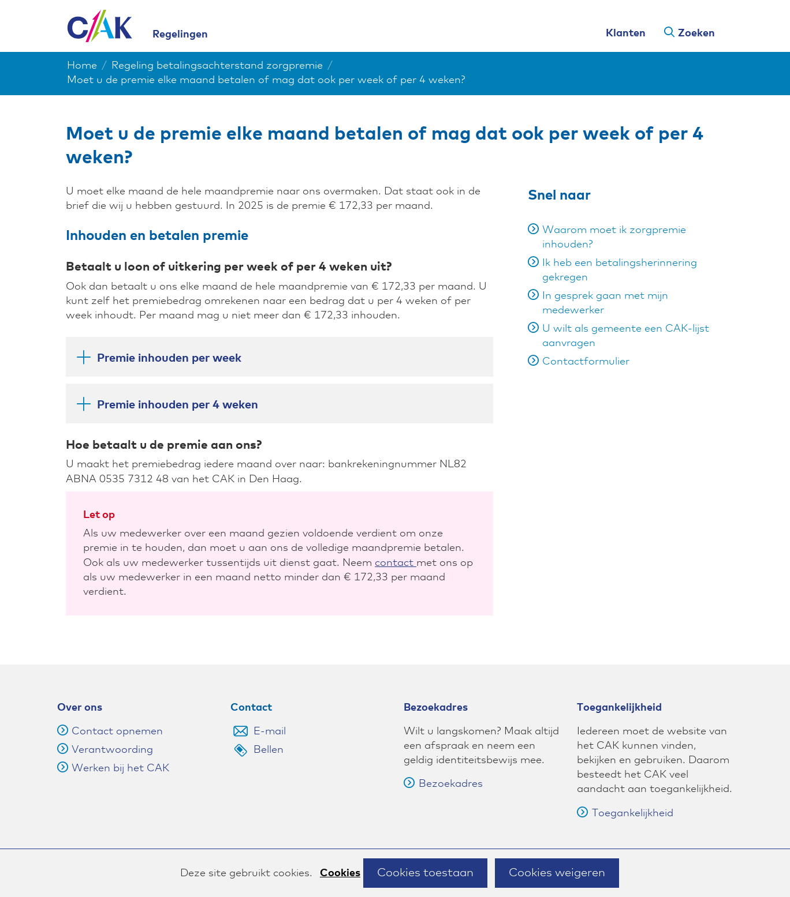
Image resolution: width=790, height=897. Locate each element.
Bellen (269, 750)
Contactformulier (585, 361)
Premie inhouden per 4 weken (166, 404)
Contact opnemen (117, 731)
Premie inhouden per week (158, 357)
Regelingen (180, 34)
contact (395, 563)
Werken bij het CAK (120, 768)
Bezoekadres (443, 784)
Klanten (626, 33)
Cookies (340, 873)
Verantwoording (112, 750)
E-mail (270, 731)
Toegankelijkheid (625, 813)
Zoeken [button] (696, 33)
